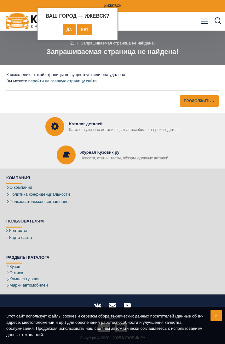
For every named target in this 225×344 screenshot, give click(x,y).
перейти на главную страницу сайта (62, 81)
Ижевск (112, 6)
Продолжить (197, 101)
